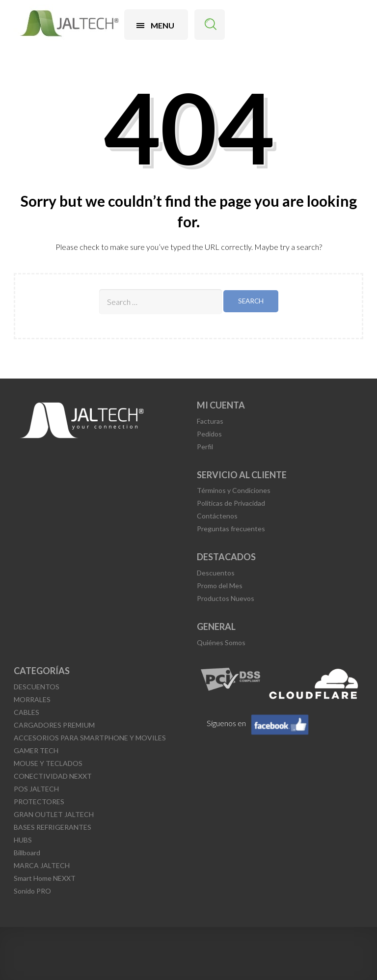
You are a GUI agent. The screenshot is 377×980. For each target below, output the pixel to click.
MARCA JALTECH (42, 865)
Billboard (27, 852)
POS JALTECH (36, 789)
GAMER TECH (36, 750)
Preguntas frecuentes (231, 528)
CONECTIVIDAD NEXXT (53, 776)
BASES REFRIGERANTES (52, 827)
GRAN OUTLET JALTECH (54, 814)
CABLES (26, 712)
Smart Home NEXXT (45, 878)
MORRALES (32, 699)
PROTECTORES (39, 801)
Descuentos (216, 573)
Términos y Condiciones (233, 490)
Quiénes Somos (221, 642)
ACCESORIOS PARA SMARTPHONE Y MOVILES (90, 738)
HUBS (23, 840)
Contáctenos (217, 516)
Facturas (210, 421)
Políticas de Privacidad (231, 503)
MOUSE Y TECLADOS (48, 763)
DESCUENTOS (36, 686)
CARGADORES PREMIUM (54, 725)
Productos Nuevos (225, 598)
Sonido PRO (32, 891)
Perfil (205, 446)
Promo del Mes (219, 585)
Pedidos (209, 434)
